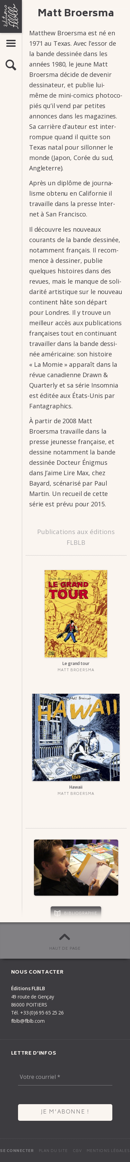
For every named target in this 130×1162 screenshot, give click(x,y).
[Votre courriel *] (65, 1077)
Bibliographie (81, 913)
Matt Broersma (76, 670)
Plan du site (53, 1151)
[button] (11, 66)
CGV (77, 1151)
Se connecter (17, 1151)
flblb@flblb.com (28, 1021)
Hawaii (75, 787)
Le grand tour (75, 663)
